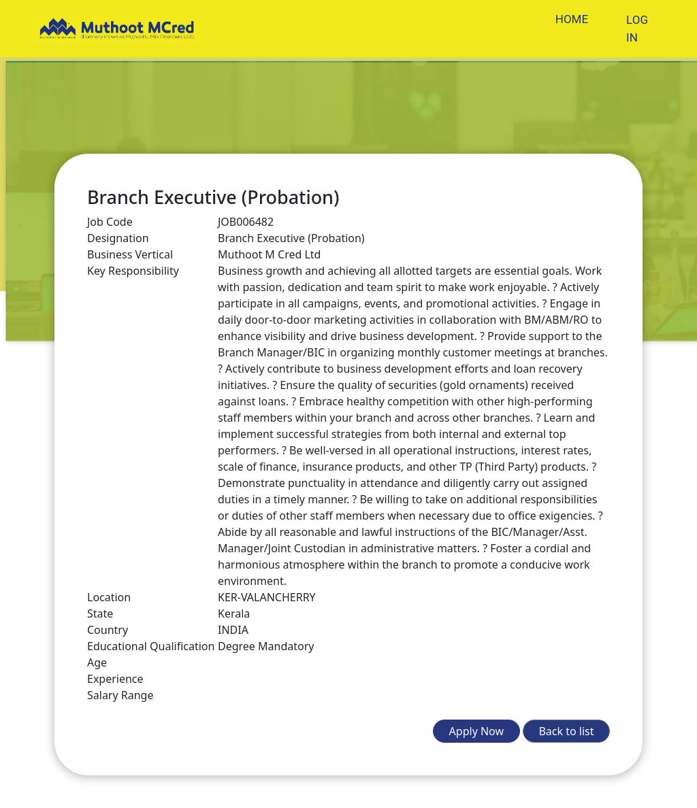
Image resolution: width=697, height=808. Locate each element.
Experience (115, 678)
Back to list (566, 731)
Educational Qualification (150, 646)
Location (109, 597)
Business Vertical (130, 254)
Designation (118, 238)
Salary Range (120, 695)
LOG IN (637, 28)
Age (97, 662)
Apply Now (476, 731)
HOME (571, 19)
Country (107, 629)
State (100, 613)
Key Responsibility (133, 270)
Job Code (110, 221)
